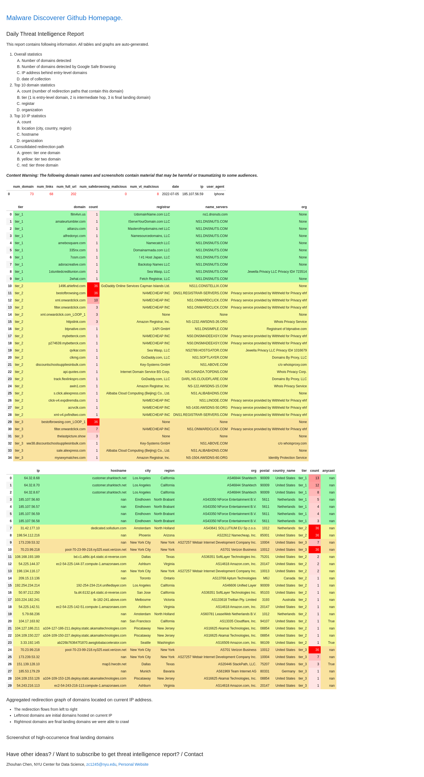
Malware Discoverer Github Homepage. (64, 17)
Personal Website (133, 764)
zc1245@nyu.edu (101, 764)
